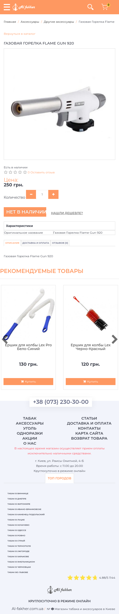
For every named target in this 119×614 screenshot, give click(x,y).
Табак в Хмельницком (21, 561)
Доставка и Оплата (35, 242)
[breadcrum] (28, 608)
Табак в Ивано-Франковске (24, 509)
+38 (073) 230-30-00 (60, 402)
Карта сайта (89, 433)
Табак (29, 418)
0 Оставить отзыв (41, 172)
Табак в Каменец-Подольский (26, 514)
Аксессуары (30, 423)
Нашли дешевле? (67, 213)
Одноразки (30, 433)
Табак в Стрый (16, 540)
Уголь (29, 428)
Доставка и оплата (89, 423)
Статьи (89, 418)
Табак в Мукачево (18, 525)
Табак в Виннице (18, 493)
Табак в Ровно (16, 535)
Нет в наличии (26, 212)
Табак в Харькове (18, 556)
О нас (29, 443)
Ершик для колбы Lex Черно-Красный (90, 347)
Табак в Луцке (16, 519)
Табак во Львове (18, 572)
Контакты (89, 428)
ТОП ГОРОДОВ (59, 478)
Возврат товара (89, 438)
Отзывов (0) (60, 242)
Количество (14, 197)
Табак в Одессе (17, 530)
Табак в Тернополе (19, 546)
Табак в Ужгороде (19, 551)
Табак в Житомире (19, 504)
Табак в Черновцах (19, 567)
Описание (12, 242)
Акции (29, 438)
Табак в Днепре (17, 498)
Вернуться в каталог (20, 34)
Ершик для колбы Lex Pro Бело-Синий (28, 347)
